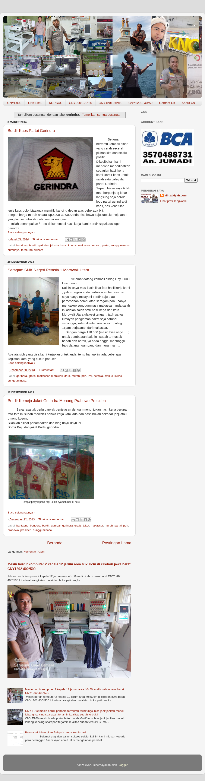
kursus (72, 245)
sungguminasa (120, 245)
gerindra (43, 245)
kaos (63, 245)
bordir (33, 245)
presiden (25, 530)
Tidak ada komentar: (45, 239)
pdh (83, 375)
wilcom (38, 250)
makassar (84, 245)
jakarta (54, 245)
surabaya (14, 250)
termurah (27, 250)
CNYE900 (14, 103)
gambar (56, 525)
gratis (32, 375)
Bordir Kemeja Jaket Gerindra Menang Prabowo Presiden (57, 401)
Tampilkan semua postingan (101, 114)
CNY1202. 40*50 (141, 103)
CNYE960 (35, 103)
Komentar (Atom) (34, 551)
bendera (35, 525)
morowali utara (60, 375)
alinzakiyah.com (175, 195)
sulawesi (117, 375)
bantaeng (22, 525)
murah (96, 245)
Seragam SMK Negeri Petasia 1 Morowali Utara (48, 270)
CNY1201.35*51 (110, 103)
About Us (188, 103)
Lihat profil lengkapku (173, 201)
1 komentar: (46, 369)
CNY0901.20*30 (80, 103)
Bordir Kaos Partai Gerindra (31, 131)
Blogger (122, 764)
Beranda (54, 543)
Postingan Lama (116, 543)
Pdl (90, 375)
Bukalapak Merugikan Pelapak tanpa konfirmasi (55, 732)
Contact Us (167, 103)
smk (107, 375)
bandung (22, 245)
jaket (86, 525)
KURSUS (55, 103)
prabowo (13, 530)
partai (105, 245)
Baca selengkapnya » (21, 232)
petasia (98, 375)
